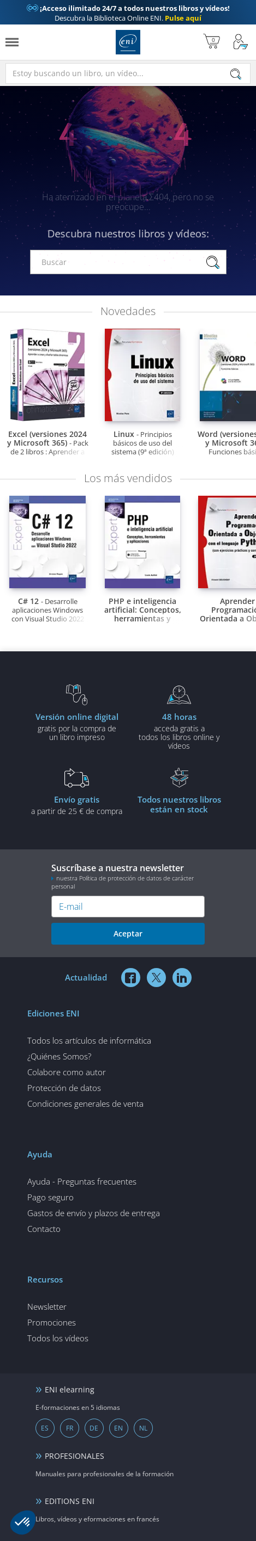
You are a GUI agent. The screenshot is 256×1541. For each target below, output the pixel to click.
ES (45, 1428)
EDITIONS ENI (69, 1501)
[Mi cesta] (211, 42)
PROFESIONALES (74, 1456)
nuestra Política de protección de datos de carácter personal (122, 882)
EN (118, 1428)
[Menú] (12, 42)
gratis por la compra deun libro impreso (77, 726)
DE (94, 1428)
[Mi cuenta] (241, 42)
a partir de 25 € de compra (77, 805)
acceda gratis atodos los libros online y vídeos (179, 730)
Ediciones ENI (128, 42)
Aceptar (128, 933)
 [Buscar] (236, 74)
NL (143, 1428)
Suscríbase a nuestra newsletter (128, 876)
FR (69, 1428)
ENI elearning (69, 1389)
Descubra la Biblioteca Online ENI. (128, 13)
